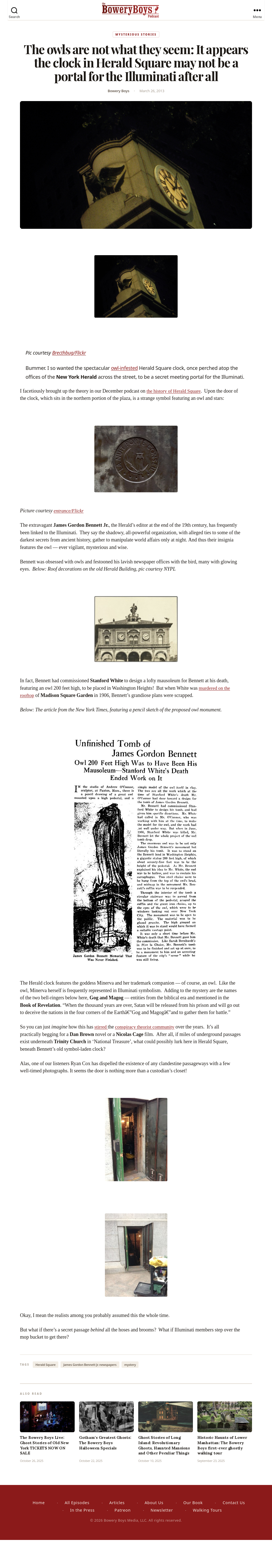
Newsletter (162, 1518)
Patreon (122, 1518)
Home (38, 1510)
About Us (154, 1510)
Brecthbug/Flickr (69, 359)
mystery (130, 1373)
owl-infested (125, 374)
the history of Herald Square (175, 398)
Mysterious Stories (136, 41)
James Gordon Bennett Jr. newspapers (89, 1373)
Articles (117, 1510)
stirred (101, 1034)
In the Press (82, 1518)
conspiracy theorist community (146, 1034)
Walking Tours (207, 1518)
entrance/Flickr (69, 518)
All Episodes (77, 1510)
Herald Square (46, 1373)
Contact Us (234, 1510)
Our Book (193, 1510)
